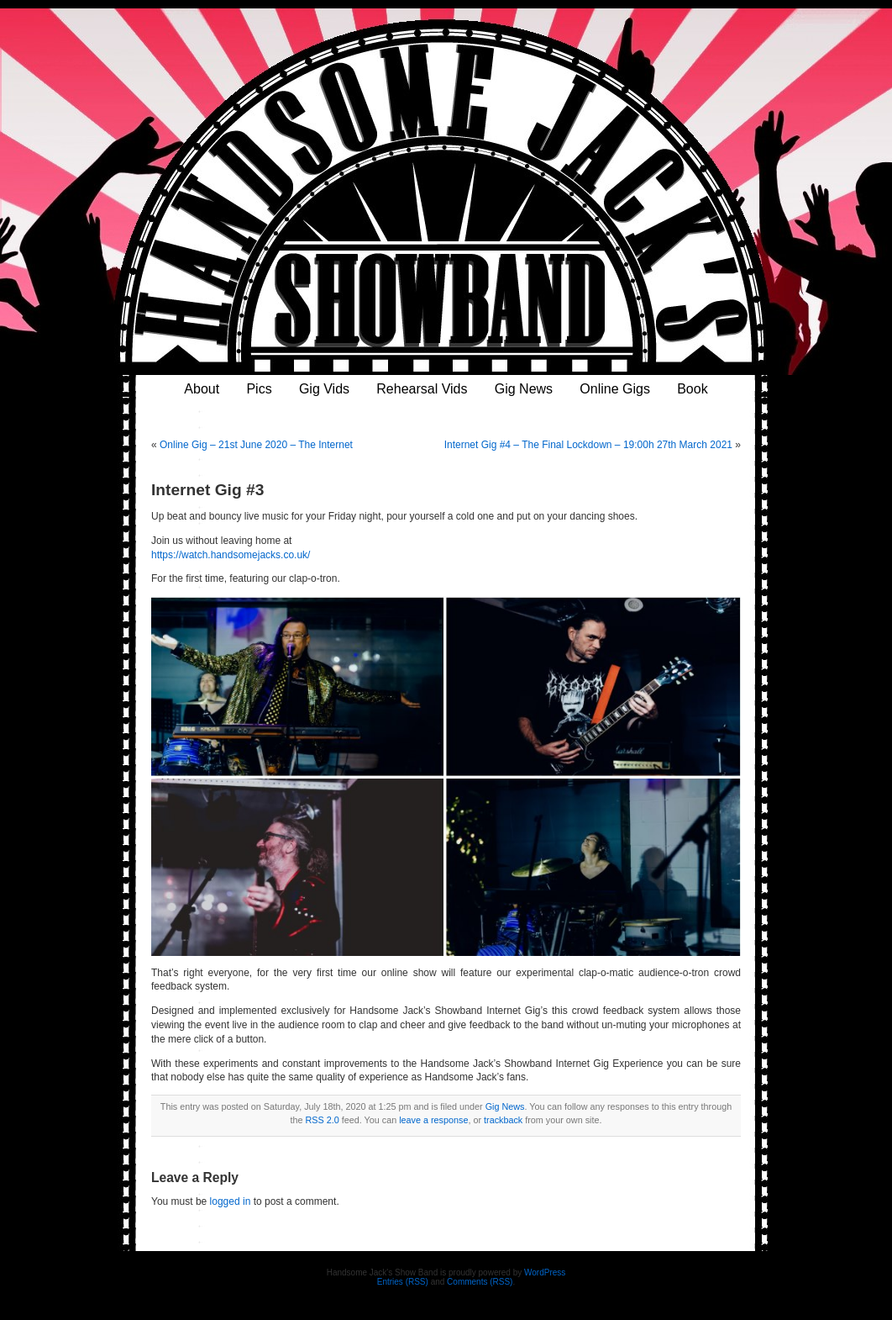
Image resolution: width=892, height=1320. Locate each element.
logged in (230, 1201)
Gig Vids (324, 389)
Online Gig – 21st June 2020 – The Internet (256, 445)
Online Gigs (615, 389)
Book (692, 389)
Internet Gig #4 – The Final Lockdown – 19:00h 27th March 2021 (588, 445)
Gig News (524, 389)
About (201, 389)
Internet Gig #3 (207, 490)
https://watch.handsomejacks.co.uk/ (230, 555)
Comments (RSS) (479, 1281)
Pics (258, 389)
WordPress (544, 1272)
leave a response (433, 1120)
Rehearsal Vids (421, 389)
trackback (503, 1120)
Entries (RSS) (402, 1281)
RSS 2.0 (322, 1120)
